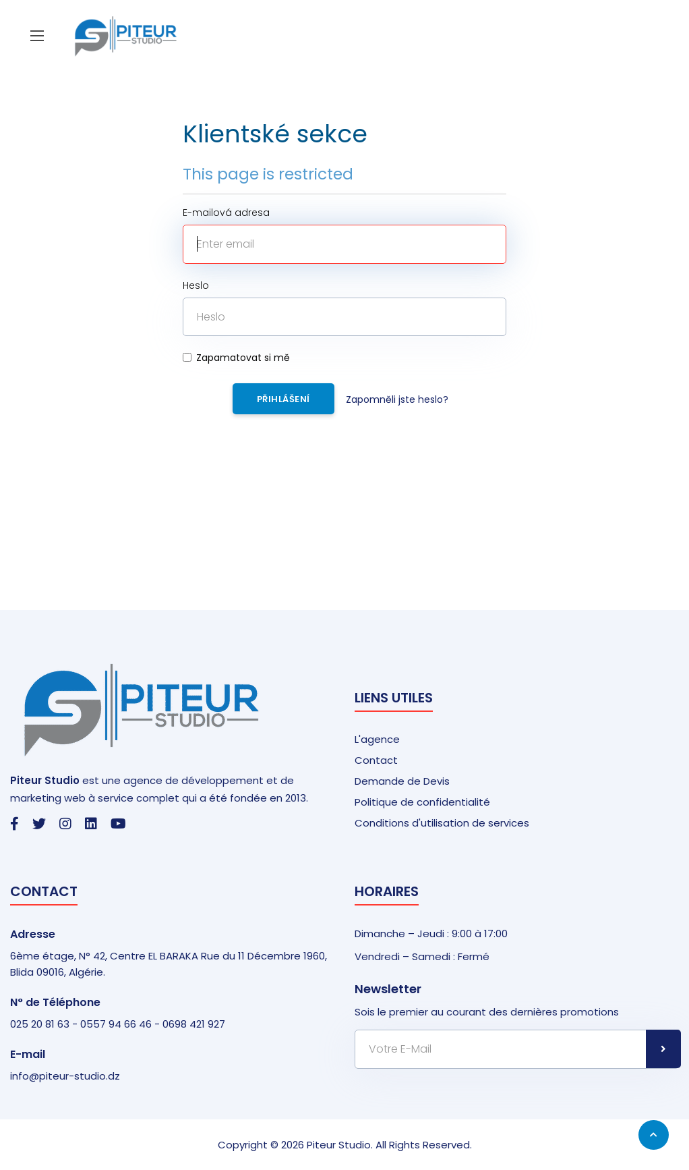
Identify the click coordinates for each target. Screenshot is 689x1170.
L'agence (377, 739)
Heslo (196, 285)
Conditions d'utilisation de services (442, 823)
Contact (376, 760)
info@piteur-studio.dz (65, 1076)
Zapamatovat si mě (236, 357)
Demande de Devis (402, 781)
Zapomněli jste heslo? (397, 399)
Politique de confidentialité (422, 802)
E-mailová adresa (226, 212)
